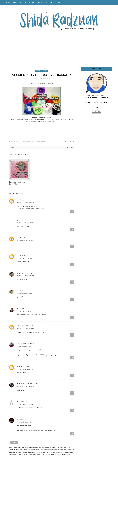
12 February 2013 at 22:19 (25, 329)
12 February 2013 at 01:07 (25, 276)
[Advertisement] (59, 45)
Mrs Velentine (23, 366)
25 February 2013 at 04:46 (25, 404)
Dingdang (21, 255)
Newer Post (13, 148)
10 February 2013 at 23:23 (25, 223)
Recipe (40, 2)
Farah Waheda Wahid (26, 344)
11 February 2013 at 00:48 (25, 241)
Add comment (13, 442)
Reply (72, 211)
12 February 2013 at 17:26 (25, 311)
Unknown (21, 200)
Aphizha (20, 308)
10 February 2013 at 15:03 (25, 203)
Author (15, 2)
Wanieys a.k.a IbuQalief (27, 384)
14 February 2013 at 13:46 (25, 369)
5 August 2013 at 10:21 (24, 422)
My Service (32, 2)
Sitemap (57, 2)
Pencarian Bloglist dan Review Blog (17, 183)
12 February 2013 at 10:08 (25, 294)
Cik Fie (20, 419)
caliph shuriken (24, 273)
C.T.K (19, 220)
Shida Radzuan (40, 79)
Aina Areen (22, 401)
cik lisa (20, 291)
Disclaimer (48, 2)
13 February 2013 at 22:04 (25, 347)
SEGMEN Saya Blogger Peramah (35, 141)
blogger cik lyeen (41, 71)
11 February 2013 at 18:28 (25, 258)
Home (8, 2)
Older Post (70, 148)
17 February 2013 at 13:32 (25, 387)
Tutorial (23, 2)
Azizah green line (25, 326)
